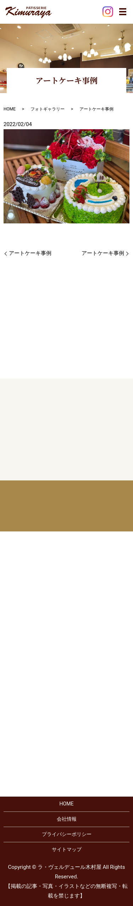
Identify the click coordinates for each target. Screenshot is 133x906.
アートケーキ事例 (30, 253)
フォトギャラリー (48, 109)
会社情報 (67, 819)
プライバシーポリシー (67, 834)
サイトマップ (67, 849)
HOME (10, 109)
